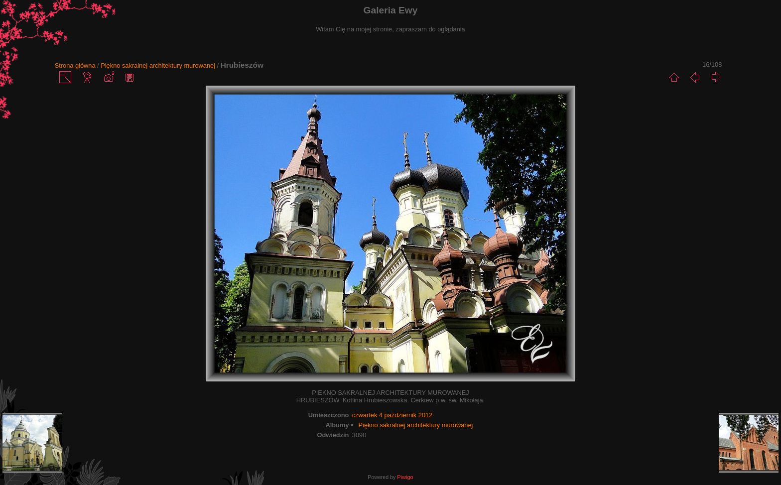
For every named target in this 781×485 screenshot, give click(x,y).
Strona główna (75, 65)
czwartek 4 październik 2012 (392, 415)
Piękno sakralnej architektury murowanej (158, 65)
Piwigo (405, 477)
